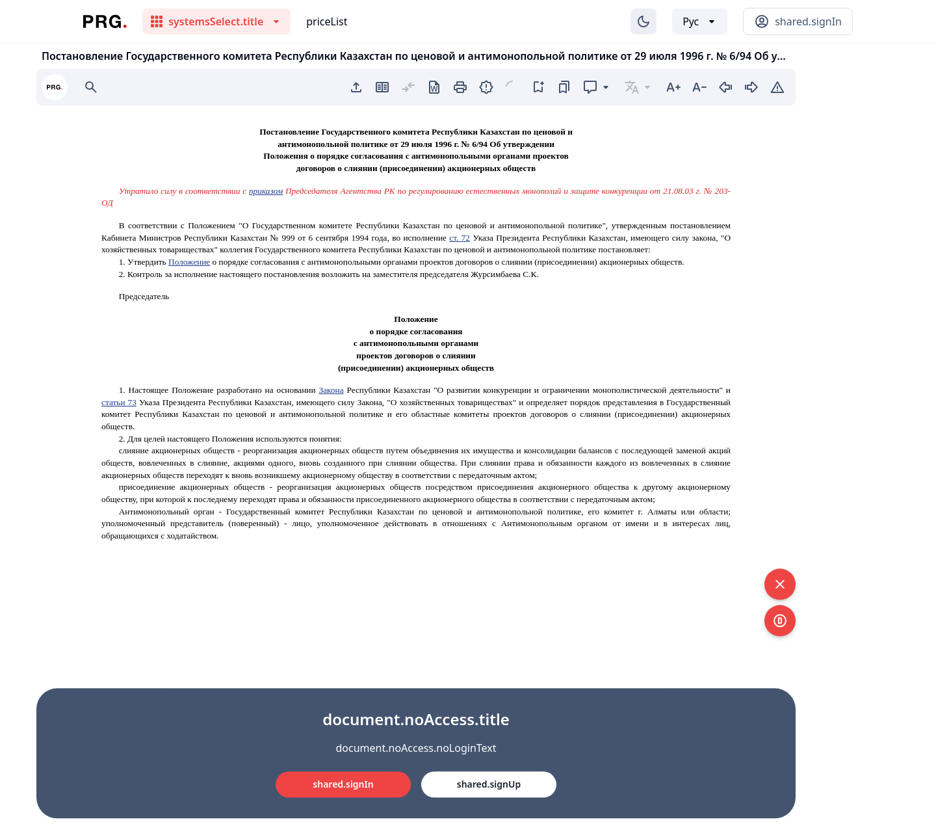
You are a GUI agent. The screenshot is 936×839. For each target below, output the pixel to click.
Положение (189, 262)
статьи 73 (118, 402)
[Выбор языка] (699, 21)
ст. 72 (459, 238)
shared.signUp (489, 784)
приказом (266, 191)
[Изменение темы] (643, 21)
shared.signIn (343, 784)
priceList (326, 21)
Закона (330, 390)
